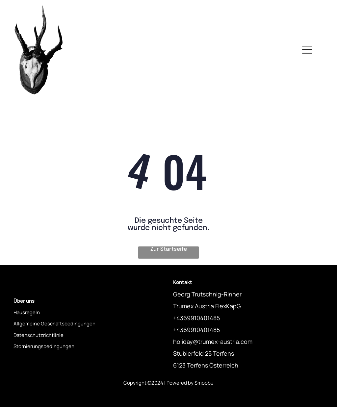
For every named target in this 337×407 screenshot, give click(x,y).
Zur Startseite (168, 249)
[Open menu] (307, 50)
